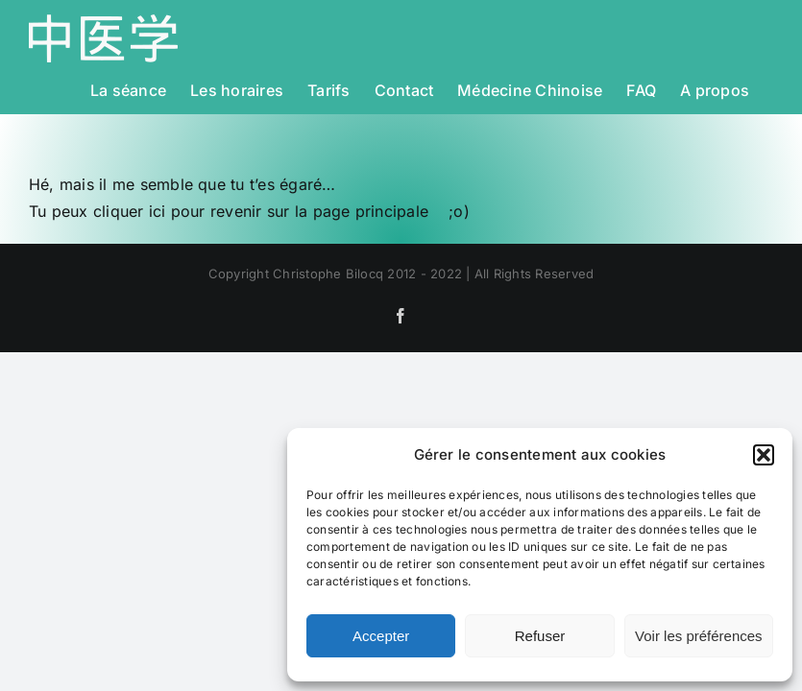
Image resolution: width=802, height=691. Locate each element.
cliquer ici (129, 211)
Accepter (380, 636)
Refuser (540, 636)
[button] (763, 455)
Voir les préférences (699, 636)
